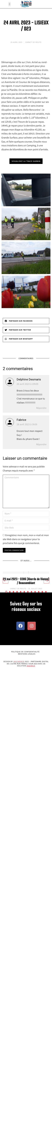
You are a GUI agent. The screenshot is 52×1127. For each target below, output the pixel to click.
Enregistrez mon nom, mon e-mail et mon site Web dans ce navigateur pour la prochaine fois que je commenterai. (26, 539)
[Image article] (26, 572)
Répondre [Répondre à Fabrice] (41, 444)
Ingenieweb (18, 661)
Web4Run (31, 666)
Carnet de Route (33, 42)
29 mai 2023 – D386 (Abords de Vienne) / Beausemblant (26, 581)
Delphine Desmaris (29, 379)
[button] (9, 4)
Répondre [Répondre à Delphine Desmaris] (41, 407)
